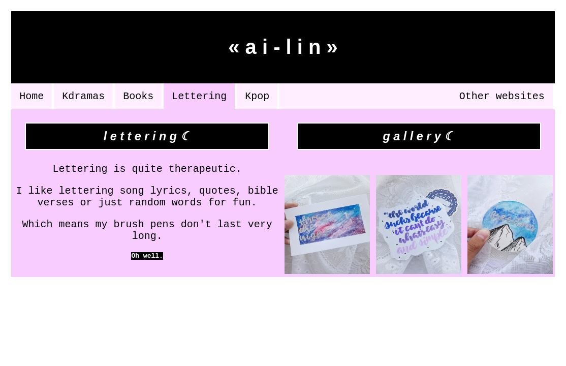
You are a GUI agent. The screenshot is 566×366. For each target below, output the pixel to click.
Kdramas (83, 97)
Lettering (199, 97)
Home (31, 97)
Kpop (257, 97)
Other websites (502, 97)
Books (138, 97)
